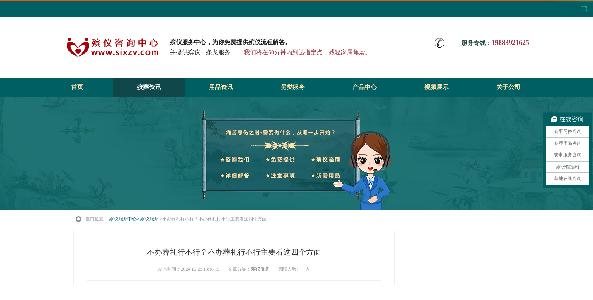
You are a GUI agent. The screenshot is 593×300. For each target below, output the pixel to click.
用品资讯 (221, 87)
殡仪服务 (150, 219)
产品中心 (364, 87)
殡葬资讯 (149, 87)
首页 (77, 87)
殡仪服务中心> (124, 219)
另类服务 (293, 87)
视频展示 (436, 87)
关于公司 (508, 87)
